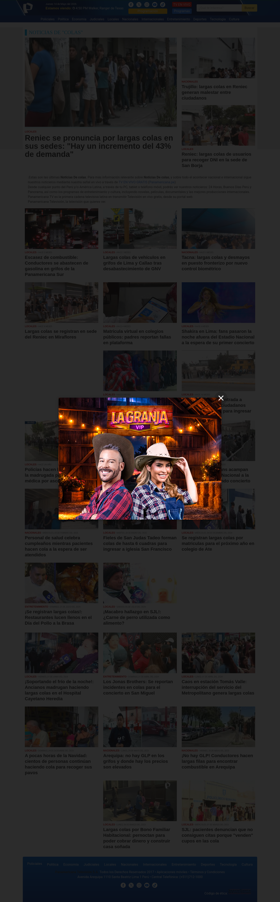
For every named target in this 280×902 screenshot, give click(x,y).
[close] (221, 398)
